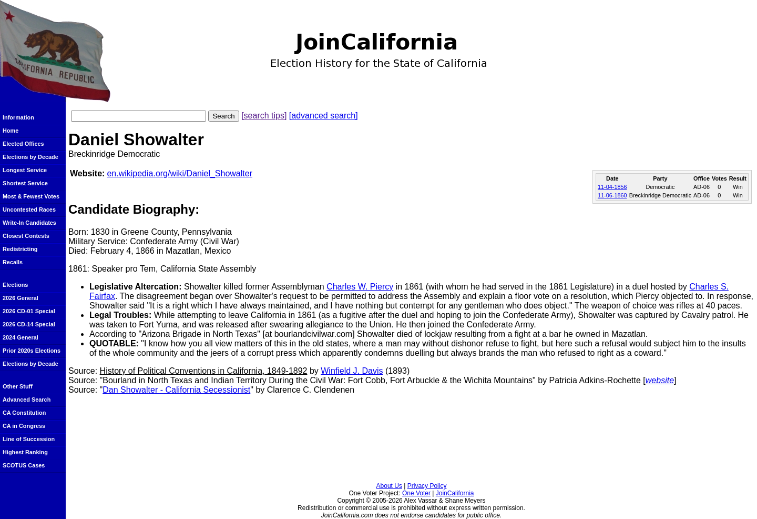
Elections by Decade (30, 157)
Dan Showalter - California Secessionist (176, 389)
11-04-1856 (612, 187)
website (660, 380)
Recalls (13, 262)
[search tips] (264, 115)
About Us (389, 486)
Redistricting (20, 249)
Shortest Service (25, 183)
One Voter (416, 493)
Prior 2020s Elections (31, 350)
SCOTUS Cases (24, 465)
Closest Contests (26, 236)
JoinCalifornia (455, 493)
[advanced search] (323, 115)
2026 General (20, 298)
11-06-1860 (612, 195)
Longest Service (25, 170)
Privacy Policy (427, 486)
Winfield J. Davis (352, 370)
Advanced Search (26, 399)
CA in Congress (24, 426)
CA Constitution (24, 413)
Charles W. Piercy (359, 286)
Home (10, 130)
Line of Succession (29, 439)
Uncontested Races (29, 209)
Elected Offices (23, 144)
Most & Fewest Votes (31, 196)
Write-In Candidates (29, 222)
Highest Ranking (25, 452)
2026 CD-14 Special (29, 324)
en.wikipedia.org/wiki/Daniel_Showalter (179, 173)
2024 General (20, 337)
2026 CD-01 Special (29, 311)
